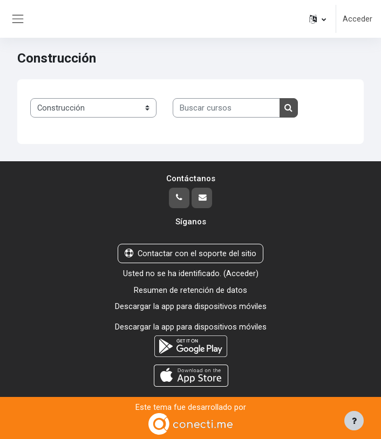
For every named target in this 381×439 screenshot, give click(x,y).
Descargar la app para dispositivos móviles (191, 306)
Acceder (357, 19)
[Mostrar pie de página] (354, 420)
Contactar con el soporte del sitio (190, 253)
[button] (318, 19)
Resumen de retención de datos (190, 290)
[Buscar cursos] (226, 108)
